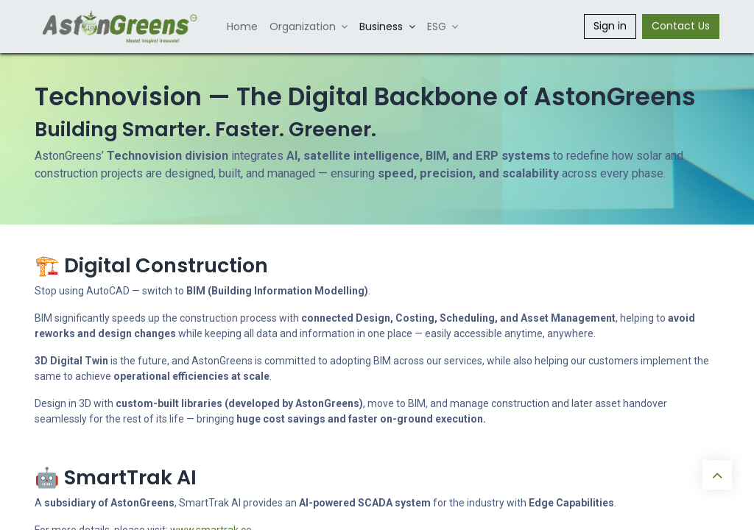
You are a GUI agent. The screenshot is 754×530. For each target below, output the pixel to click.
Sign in (610, 25)
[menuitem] (242, 26)
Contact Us (681, 25)
